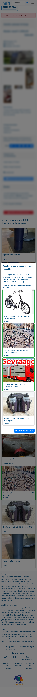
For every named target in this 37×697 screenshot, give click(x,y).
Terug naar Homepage (24, 431)
